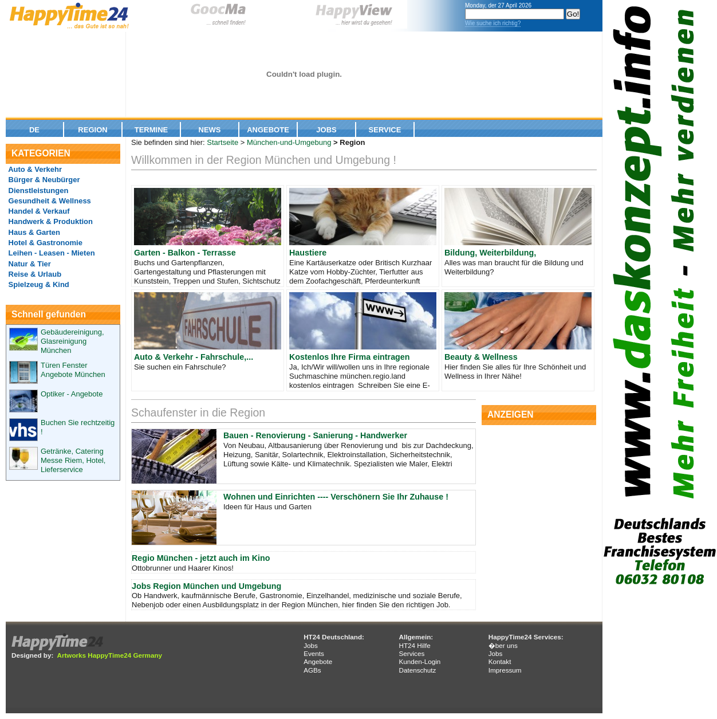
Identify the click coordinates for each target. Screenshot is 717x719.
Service (385, 129)
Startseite (222, 142)
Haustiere (307, 252)
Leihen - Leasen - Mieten (50, 253)
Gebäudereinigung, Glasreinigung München (72, 341)
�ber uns (503, 645)
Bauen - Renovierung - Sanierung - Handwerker (315, 435)
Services (411, 653)
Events (314, 653)
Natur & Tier (28, 264)
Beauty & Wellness (481, 357)
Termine (151, 129)
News (210, 129)
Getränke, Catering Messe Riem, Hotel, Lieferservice (73, 460)
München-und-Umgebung (289, 142)
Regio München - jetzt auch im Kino (201, 558)
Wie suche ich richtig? (493, 23)
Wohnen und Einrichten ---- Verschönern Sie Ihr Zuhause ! (335, 496)
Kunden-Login (419, 661)
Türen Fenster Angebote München (73, 370)
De (34, 129)
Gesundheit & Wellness (48, 201)
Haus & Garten (33, 232)
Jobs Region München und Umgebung (206, 586)
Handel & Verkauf (38, 211)
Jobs (326, 129)
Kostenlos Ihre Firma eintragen (349, 357)
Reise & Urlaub (33, 274)
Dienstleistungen (37, 190)
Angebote (268, 129)
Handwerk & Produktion (49, 221)
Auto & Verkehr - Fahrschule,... (193, 357)
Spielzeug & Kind (37, 284)
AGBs (312, 670)
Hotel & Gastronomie (44, 242)
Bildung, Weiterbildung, (490, 252)
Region (92, 129)
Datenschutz (417, 670)
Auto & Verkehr (34, 169)
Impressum (505, 670)
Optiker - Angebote (72, 394)
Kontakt (499, 661)
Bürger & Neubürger (43, 179)
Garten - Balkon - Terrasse (185, 252)
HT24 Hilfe (414, 645)
